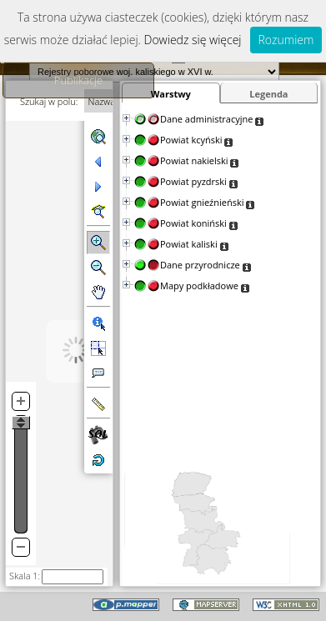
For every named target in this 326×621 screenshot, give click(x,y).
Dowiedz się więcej (193, 40)
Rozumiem (286, 40)
